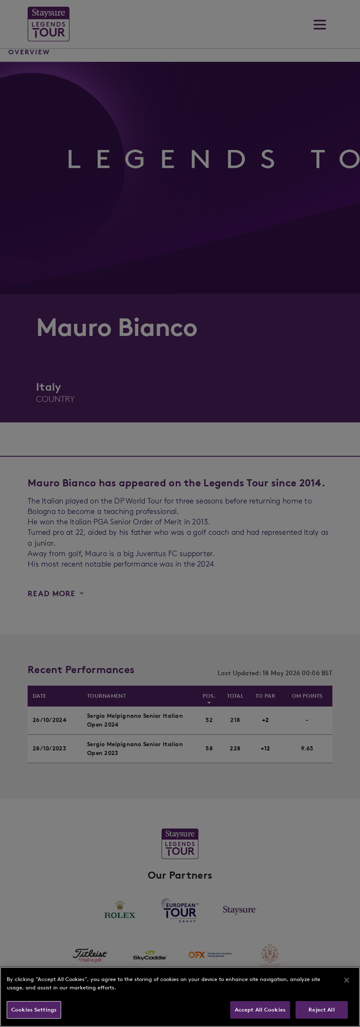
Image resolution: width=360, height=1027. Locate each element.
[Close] (346, 980)
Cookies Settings (34, 1009)
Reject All (321, 1009)
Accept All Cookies (260, 1009)
